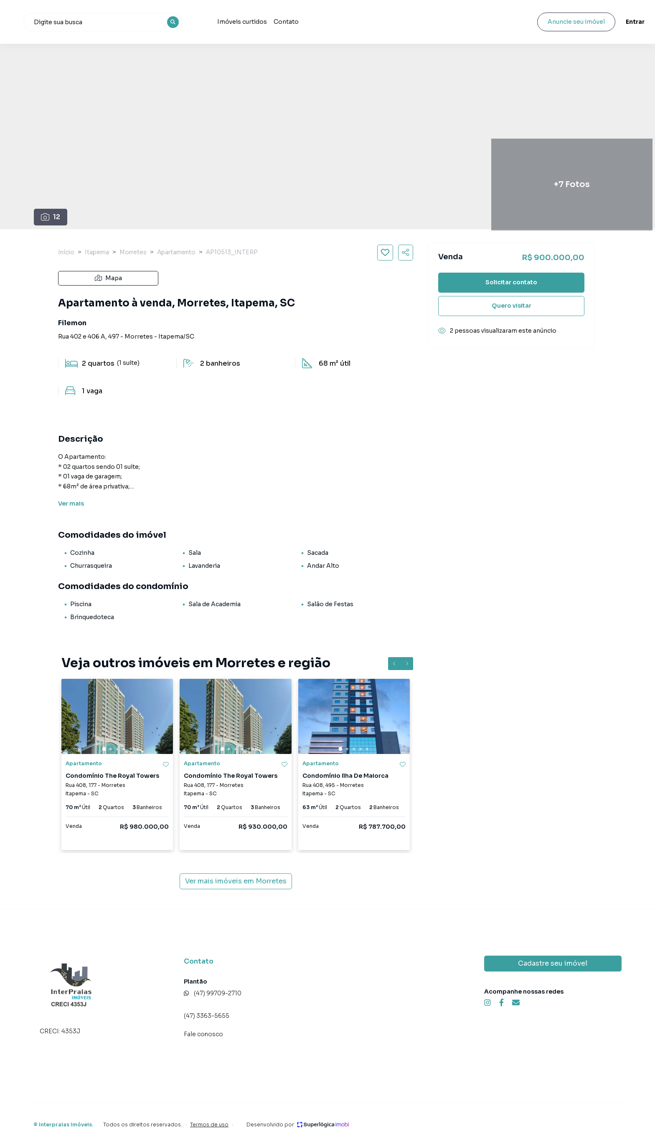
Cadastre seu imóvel (552, 963)
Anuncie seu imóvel (552, 21)
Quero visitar (511, 305)
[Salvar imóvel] (385, 253)
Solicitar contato (511, 282)
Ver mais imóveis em (236, 881)
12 (51, 217)
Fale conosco (203, 1034)
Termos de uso (209, 1124)
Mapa (108, 278)
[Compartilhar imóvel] (405, 253)
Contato (333, 21)
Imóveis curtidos (289, 21)
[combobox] (155, 22)
